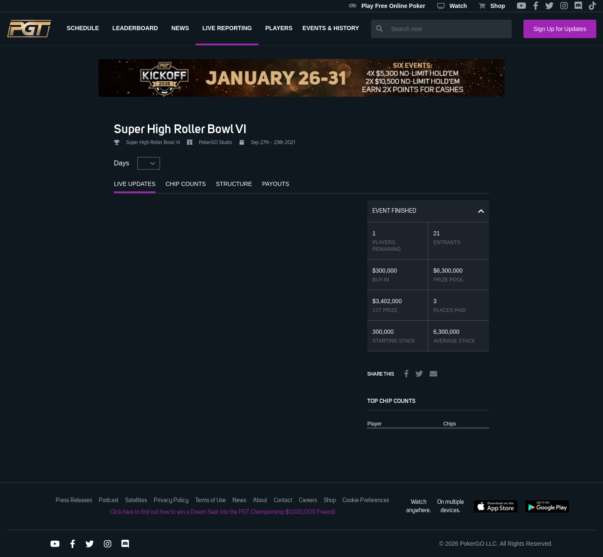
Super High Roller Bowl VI (180, 128)
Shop (492, 6)
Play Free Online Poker (387, 6)
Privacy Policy (171, 500)
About (260, 500)
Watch (452, 6)
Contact (283, 500)
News (239, 500)
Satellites (136, 500)
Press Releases (74, 500)
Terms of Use (210, 500)
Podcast (109, 500)
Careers (308, 500)
